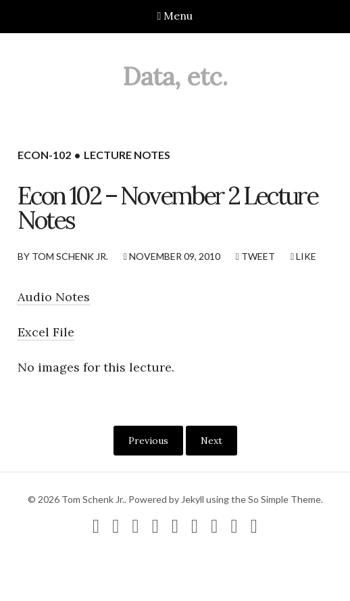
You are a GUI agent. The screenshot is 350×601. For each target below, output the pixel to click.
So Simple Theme (284, 499)
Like (303, 256)
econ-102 (44, 154)
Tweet (255, 256)
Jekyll (192, 499)
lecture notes (127, 154)
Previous (148, 441)
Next (211, 441)
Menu (175, 15)
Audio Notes (54, 297)
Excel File (46, 332)
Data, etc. (175, 76)
